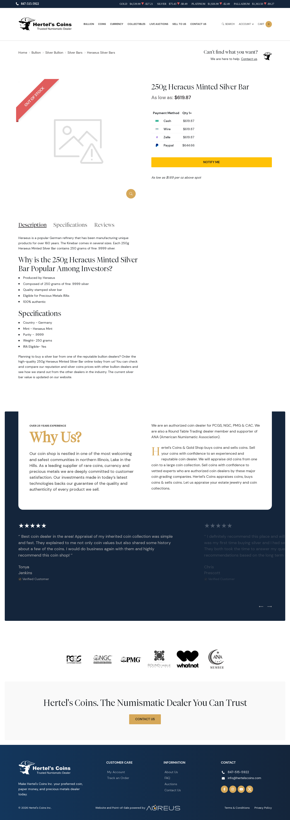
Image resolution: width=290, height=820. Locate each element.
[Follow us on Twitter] (249, 789)
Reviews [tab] (104, 225)
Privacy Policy (263, 807)
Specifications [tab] (70, 225)
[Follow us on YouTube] (241, 789)
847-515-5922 (30, 4)
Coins (102, 24)
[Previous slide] (261, 606)
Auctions (170, 784)
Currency (116, 24)
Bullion (89, 24)
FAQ (167, 778)
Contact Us (198, 24)
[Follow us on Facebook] (224, 789)
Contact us (249, 59)
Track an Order (118, 778)
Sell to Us (179, 24)
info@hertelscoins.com (244, 778)
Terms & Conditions (237, 807)
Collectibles (136, 24)
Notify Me (211, 162)
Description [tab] (32, 225)
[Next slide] (269, 606)
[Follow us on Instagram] (233, 789)
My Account (116, 772)
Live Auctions (159, 24)
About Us (171, 772)
